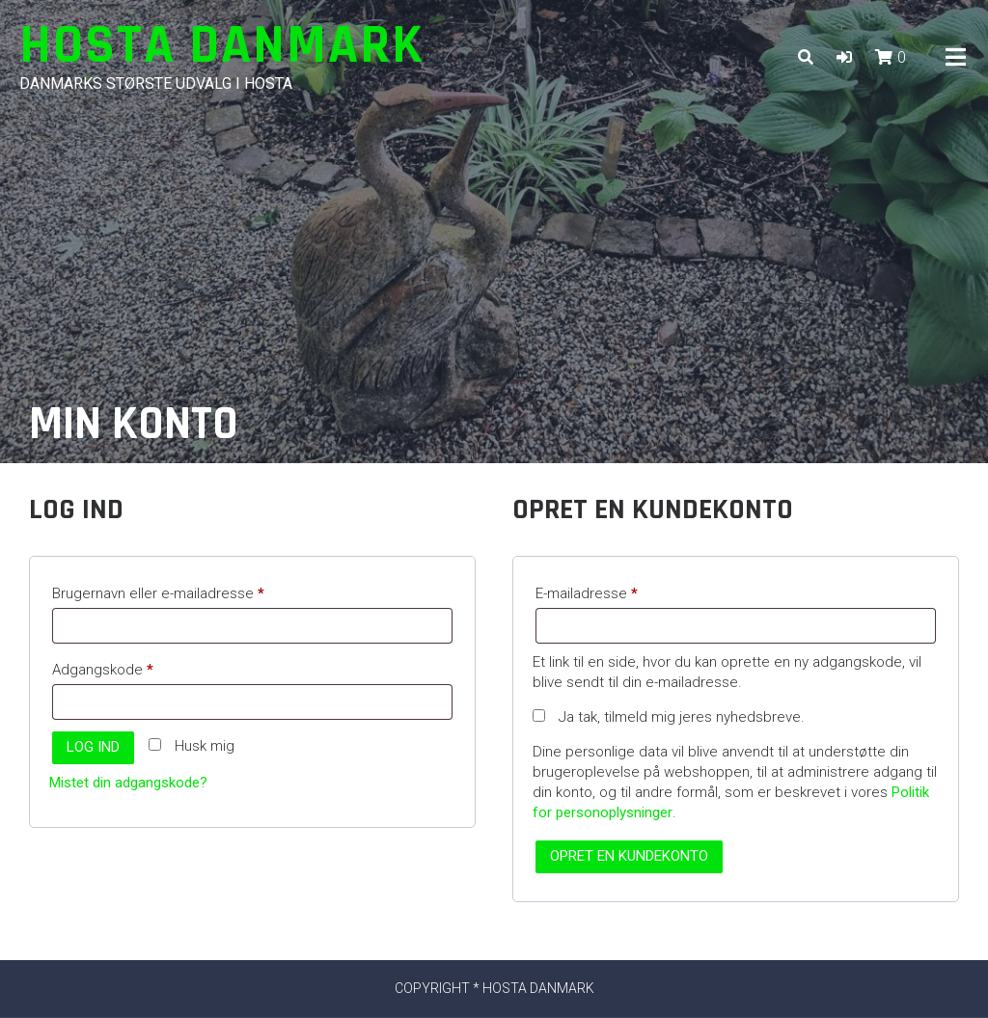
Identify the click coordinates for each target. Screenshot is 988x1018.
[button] (844, 57)
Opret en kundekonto (629, 856)
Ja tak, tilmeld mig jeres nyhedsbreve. (669, 717)
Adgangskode (132, 666)
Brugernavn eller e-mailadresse (188, 590)
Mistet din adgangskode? (128, 782)
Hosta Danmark (222, 46)
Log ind (93, 747)
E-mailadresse (616, 590)
